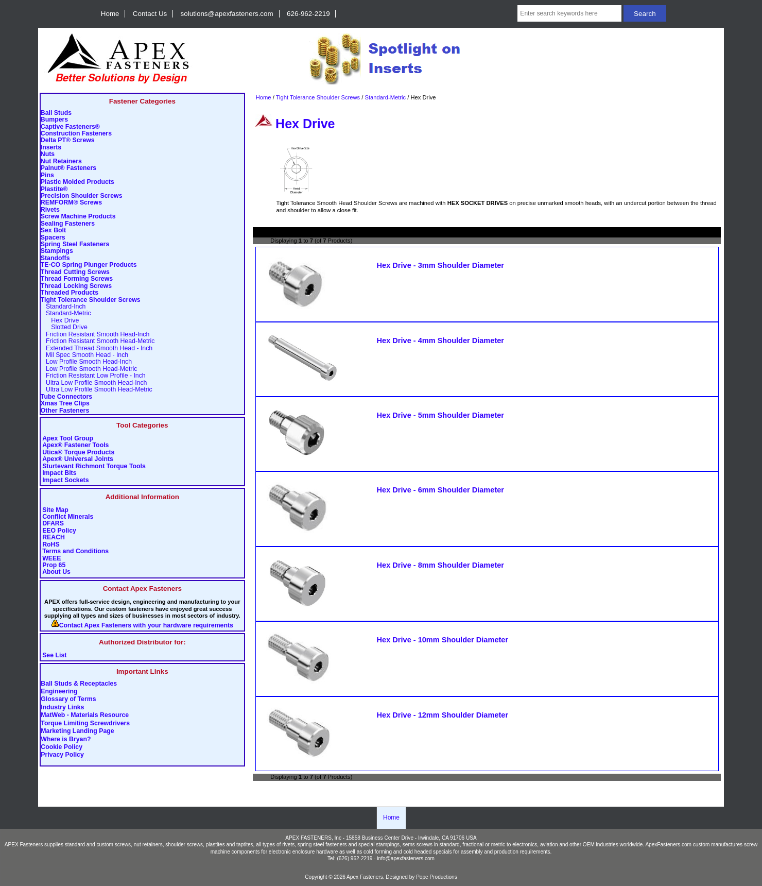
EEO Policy (59, 530)
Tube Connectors (66, 397)
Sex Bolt (53, 230)
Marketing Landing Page (77, 731)
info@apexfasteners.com (406, 858)
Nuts (48, 154)
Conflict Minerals (67, 517)
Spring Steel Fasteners (75, 244)
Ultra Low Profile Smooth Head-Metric (96, 389)
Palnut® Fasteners (68, 168)
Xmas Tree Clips (65, 403)
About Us (56, 572)
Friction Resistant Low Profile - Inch (93, 375)
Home (110, 14)
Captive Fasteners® (70, 127)
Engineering (59, 691)
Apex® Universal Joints (77, 459)
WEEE (51, 558)
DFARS (53, 523)
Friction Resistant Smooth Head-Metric (98, 341)
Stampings (57, 251)
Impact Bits (59, 473)
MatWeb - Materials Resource (85, 715)
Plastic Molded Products (77, 182)
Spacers (53, 237)
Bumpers (54, 119)
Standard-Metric (385, 97)
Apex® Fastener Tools (75, 445)
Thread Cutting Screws (75, 272)
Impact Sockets (65, 480)
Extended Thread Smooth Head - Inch (96, 348)
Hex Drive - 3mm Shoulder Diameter (440, 265)
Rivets (50, 210)
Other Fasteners (65, 410)
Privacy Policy (62, 755)
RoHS (51, 544)
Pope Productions (436, 877)
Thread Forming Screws (77, 279)
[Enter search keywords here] (569, 13)
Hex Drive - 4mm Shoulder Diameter (440, 340)
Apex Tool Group (67, 438)
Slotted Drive (64, 327)
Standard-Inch (63, 306)
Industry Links (62, 707)
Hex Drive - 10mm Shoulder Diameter (442, 640)
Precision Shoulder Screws (82, 196)
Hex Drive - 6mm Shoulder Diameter (440, 490)
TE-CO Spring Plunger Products (89, 265)
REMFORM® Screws (71, 202)
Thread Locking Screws (76, 286)
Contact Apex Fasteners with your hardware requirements (146, 625)
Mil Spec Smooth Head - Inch (84, 355)
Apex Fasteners (365, 877)
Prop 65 (53, 565)
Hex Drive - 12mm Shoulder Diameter (442, 715)
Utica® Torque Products (78, 452)
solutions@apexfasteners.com (227, 14)
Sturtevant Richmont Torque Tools (94, 466)
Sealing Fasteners (68, 223)
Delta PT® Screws (68, 140)
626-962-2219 (308, 14)
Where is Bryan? (66, 739)
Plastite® (54, 189)
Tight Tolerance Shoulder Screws (318, 97)
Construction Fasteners (76, 133)
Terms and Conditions (75, 551)
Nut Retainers (61, 161)
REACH (53, 537)
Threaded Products (69, 292)
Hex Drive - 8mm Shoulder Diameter (440, 565)
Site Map (55, 510)
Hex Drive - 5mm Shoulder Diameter (440, 415)
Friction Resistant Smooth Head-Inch (95, 334)
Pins (47, 175)
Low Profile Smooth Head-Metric (89, 369)
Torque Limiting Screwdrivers (85, 723)
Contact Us (150, 14)
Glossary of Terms (68, 699)
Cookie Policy (61, 747)
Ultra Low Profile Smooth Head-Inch (94, 383)
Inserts (51, 147)
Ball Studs (56, 113)
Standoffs (55, 258)
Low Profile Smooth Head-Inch (86, 362)
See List (54, 655)
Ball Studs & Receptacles (79, 683)
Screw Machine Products (78, 216)
